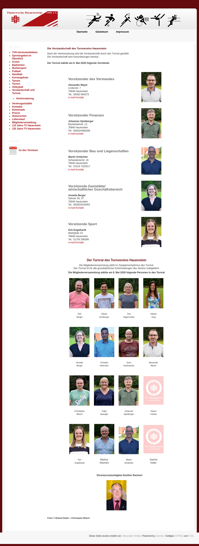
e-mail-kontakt (75, 133)
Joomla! (160, 536)
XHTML (179, 536)
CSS (190, 536)
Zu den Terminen (28, 150)
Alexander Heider (131, 536)
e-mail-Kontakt (76, 97)
